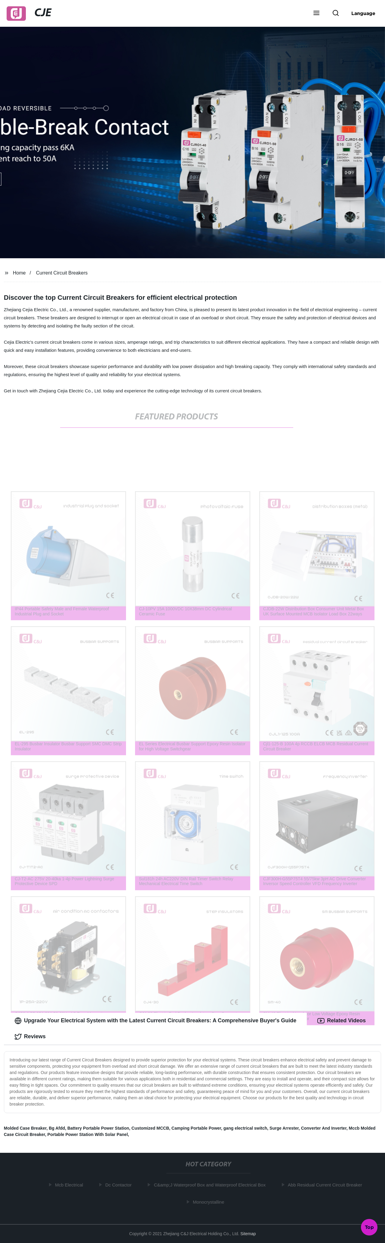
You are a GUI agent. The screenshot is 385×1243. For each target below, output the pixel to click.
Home (19, 272)
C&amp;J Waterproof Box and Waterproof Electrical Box (211, 1184)
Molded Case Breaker (25, 1128)
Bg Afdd (57, 1128)
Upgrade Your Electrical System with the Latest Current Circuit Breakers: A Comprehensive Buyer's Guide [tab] (155, 1020)
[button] (316, 13)
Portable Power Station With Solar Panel (88, 1134)
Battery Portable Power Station (98, 1128)
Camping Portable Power (196, 1128)
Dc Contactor (120, 1184)
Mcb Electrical (71, 1184)
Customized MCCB (150, 1128)
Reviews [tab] (30, 1036)
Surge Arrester (284, 1128)
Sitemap (248, 1233)
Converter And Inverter (323, 1128)
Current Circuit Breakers (62, 272)
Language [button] (363, 13)
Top (369, 1227)
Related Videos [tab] (341, 1020)
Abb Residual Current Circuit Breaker (326, 1184)
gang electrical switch (245, 1128)
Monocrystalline (210, 1202)
